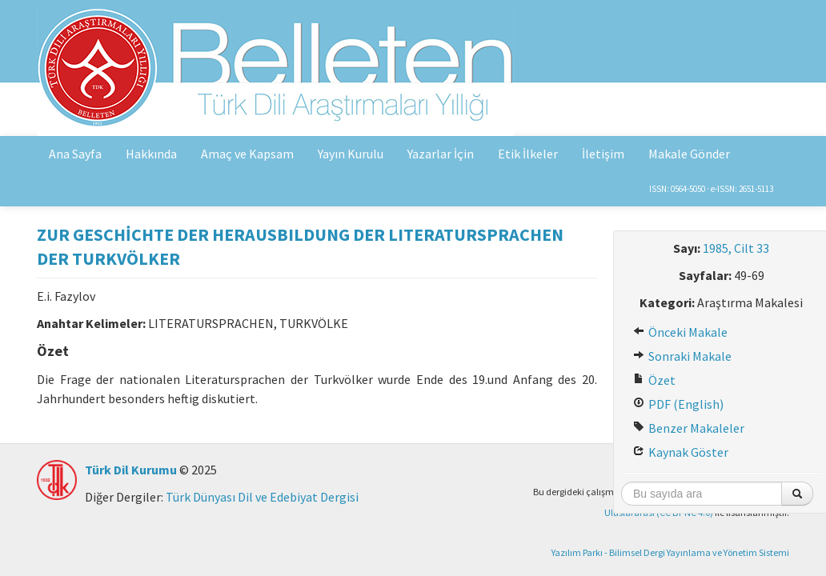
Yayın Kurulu (350, 154)
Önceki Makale (680, 332)
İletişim (603, 154)
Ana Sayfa (75, 154)
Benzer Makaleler (688, 428)
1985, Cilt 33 (736, 248)
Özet (654, 380)
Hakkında (151, 154)
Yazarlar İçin (440, 154)
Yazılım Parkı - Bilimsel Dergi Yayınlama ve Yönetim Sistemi (670, 552)
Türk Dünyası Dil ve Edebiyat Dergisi (262, 497)
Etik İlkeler (528, 154)
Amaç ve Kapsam (247, 154)
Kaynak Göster (680, 452)
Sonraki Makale (682, 356)
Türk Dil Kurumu (131, 470)
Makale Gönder (689, 154)
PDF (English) (678, 404)
